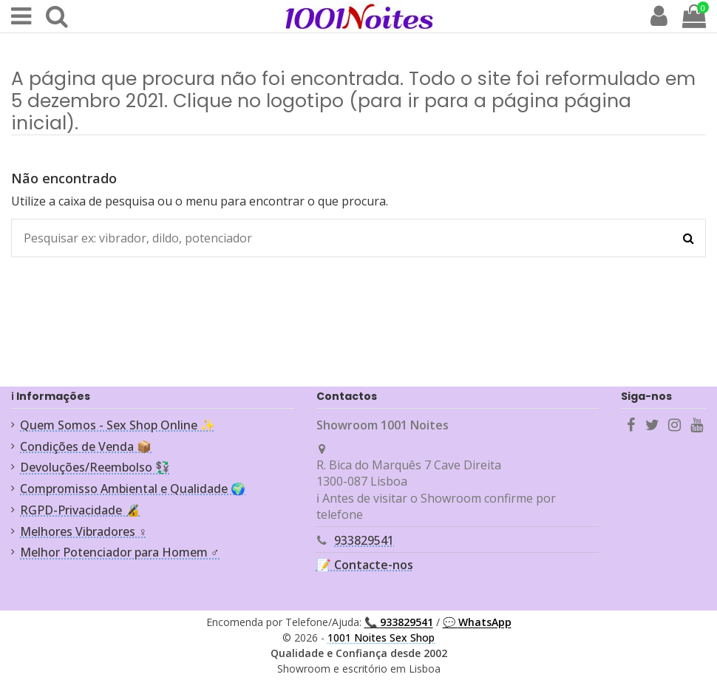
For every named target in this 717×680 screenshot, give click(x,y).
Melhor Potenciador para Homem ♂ (120, 552)
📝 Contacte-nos (364, 565)
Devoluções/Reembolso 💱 (95, 467)
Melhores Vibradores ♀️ (83, 531)
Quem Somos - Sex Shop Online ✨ (117, 425)
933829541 (364, 540)
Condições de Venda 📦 (86, 446)
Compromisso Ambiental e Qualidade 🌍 (132, 488)
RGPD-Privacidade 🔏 (80, 510)
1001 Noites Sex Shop (381, 637)
